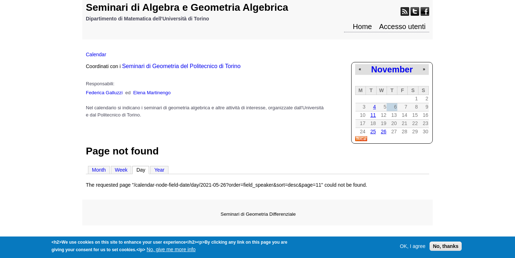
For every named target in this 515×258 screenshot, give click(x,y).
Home (362, 26)
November (392, 69)
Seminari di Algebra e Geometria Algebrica (187, 7)
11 (373, 115)
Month (99, 170)
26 (384, 131)
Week (121, 170)
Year (159, 170)
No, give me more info (171, 250)
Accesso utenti (402, 26)
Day (142, 169)
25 (373, 131)
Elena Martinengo (152, 92)
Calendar (96, 54)
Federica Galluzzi (104, 92)
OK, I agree (413, 247)
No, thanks (445, 247)
